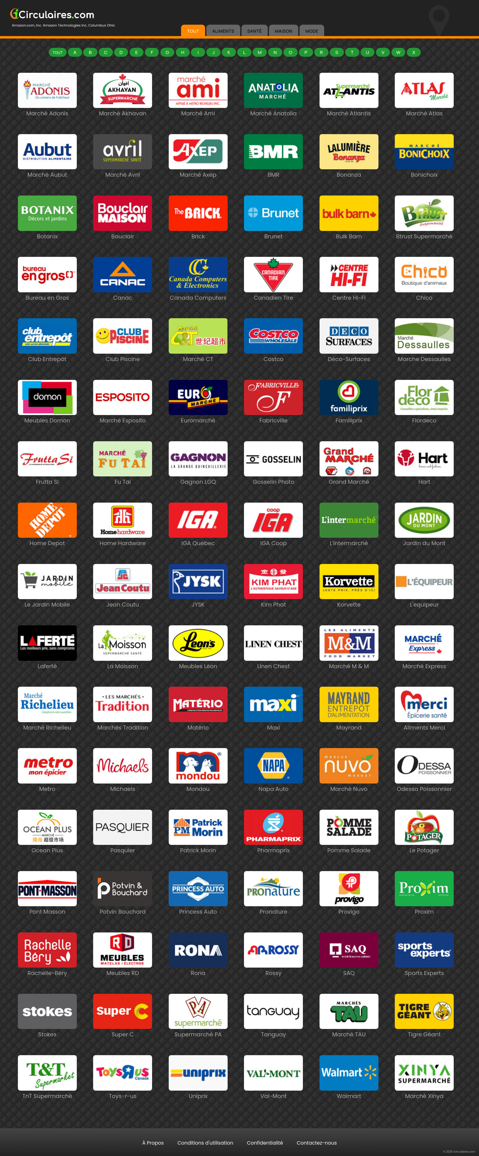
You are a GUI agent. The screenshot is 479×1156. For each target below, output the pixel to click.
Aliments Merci (424, 724)
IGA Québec (198, 540)
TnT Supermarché (47, 1093)
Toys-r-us (122, 1093)
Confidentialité (265, 1142)
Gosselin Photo (273, 479)
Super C (122, 1031)
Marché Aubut (47, 172)
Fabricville (273, 417)
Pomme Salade (349, 847)
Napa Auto (273, 786)
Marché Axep (198, 172)
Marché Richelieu (47, 724)
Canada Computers (198, 295)
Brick (198, 233)
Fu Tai (122, 479)
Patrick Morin (198, 847)
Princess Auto (198, 908)
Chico (424, 295)
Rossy (273, 970)
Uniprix (198, 1093)
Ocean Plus (47, 847)
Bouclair (122, 233)
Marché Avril (122, 172)
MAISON (283, 31)
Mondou (198, 786)
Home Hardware (122, 540)
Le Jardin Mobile (47, 601)
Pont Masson (47, 908)
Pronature (273, 908)
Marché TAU (349, 1031)
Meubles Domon (47, 417)
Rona (198, 970)
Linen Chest (273, 663)
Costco (273, 356)
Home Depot (47, 540)
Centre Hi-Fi (349, 295)
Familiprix (349, 417)
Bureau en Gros (47, 295)
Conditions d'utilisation (205, 1142)
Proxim (424, 908)
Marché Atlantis (349, 110)
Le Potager (424, 847)
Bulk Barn (349, 233)
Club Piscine (122, 356)
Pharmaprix (273, 847)
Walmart (349, 1093)
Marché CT (198, 356)
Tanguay (273, 1031)
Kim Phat (273, 601)
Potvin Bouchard (122, 908)
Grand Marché (349, 479)
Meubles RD (122, 970)
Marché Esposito (122, 417)
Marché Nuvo (349, 786)
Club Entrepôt (47, 356)
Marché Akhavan (122, 110)
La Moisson (122, 663)
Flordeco (424, 417)
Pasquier (122, 847)
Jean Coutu (122, 601)
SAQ (349, 970)
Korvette (349, 601)
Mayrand (349, 724)
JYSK (198, 601)
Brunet (273, 233)
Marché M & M (349, 663)
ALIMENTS (223, 31)
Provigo (349, 908)
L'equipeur (424, 601)
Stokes (47, 1031)
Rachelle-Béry (47, 970)
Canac (122, 295)
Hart (424, 479)
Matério (198, 724)
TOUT (193, 31)
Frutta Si (47, 479)
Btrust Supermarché (424, 233)
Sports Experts (424, 970)
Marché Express (424, 663)
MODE (311, 31)
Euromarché (198, 417)
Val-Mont (273, 1093)
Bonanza (349, 172)
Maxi (273, 724)
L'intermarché (349, 540)
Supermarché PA (198, 1031)
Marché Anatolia (273, 110)
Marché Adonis (47, 110)
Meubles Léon (198, 663)
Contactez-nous (317, 1142)
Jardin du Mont (424, 540)
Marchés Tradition (122, 724)
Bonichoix (424, 172)
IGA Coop (273, 540)
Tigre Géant (424, 1031)
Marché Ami (198, 110)
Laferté (47, 663)
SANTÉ (254, 31)
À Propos (153, 1142)
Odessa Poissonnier (424, 786)
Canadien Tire (273, 295)
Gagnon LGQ (198, 479)
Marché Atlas (424, 110)
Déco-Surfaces (349, 356)
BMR (273, 172)
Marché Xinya (424, 1093)
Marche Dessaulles (424, 356)
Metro (47, 786)
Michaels (122, 786)
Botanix (47, 233)
